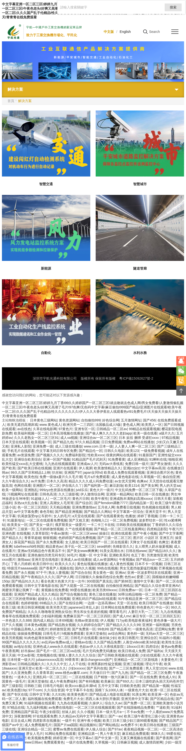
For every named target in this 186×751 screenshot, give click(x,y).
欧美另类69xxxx (105, 590)
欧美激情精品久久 (107, 468)
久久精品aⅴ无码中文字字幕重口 (83, 716)
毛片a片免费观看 (96, 477)
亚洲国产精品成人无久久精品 (36, 594)
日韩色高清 (47, 494)
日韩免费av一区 (130, 590)
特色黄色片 (145, 607)
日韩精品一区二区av (111, 429)
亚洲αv (120, 572)
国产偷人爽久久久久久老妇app (108, 433)
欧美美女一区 (17, 525)
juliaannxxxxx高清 (49, 660)
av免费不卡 (129, 725)
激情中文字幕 (143, 581)
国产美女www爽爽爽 (82, 551)
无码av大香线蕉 (111, 464)
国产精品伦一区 (90, 451)
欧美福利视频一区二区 (31, 433)
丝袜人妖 (68, 712)
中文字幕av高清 (153, 468)
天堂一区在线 (127, 603)
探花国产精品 (24, 542)
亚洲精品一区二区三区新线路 (136, 660)
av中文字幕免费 (26, 512)
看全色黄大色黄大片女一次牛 (63, 581)
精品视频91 (88, 725)
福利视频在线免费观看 (45, 699)
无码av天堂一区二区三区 (164, 633)
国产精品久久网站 (97, 512)
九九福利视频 (36, 707)
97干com (35, 690)
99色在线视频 (107, 568)
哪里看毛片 (117, 612)
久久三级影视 (68, 494)
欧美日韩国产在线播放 (156, 603)
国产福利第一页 (96, 485)
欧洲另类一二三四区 (78, 425)
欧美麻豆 (107, 681)
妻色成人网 (131, 425)
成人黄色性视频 (121, 564)
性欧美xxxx (95, 455)
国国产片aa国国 (66, 725)
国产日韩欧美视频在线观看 (118, 655)
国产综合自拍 (81, 572)
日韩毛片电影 (53, 686)
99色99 (102, 629)
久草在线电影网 (45, 429)
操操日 (104, 533)
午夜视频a (126, 559)
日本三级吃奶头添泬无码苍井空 (159, 681)
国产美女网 (149, 485)
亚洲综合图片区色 (160, 472)
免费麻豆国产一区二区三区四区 (87, 616)
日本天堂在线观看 (15, 442)
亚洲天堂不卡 (155, 512)
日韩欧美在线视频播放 (133, 525)
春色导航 (46, 512)
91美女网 (139, 694)
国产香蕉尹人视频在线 (56, 568)
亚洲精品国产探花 (24, 712)
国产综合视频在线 (73, 594)
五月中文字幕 (108, 686)
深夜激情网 (22, 716)
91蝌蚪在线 (158, 459)
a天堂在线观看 (83, 516)
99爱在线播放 (80, 590)
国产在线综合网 (70, 603)
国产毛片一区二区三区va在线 (58, 651)
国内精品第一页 (141, 503)
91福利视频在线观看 (39, 703)
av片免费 (38, 481)
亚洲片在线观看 (65, 468)
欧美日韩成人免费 (131, 651)
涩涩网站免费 (165, 629)
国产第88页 (123, 581)
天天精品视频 (60, 507)
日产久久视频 (12, 625)
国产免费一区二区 (137, 703)
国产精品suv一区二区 (152, 559)
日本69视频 (64, 620)
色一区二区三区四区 (32, 507)
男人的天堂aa (170, 485)
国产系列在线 (97, 668)
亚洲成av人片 (87, 464)
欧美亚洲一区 (158, 694)
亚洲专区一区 (84, 429)
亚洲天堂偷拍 (96, 633)
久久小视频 (85, 712)
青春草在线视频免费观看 (20, 616)
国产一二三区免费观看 (126, 668)
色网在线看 (22, 485)
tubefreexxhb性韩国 (29, 546)
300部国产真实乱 (99, 581)
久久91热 (59, 694)
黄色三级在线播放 (102, 594)
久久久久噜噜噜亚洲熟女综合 (50, 612)
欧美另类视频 (12, 638)
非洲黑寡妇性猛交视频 (104, 664)
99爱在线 (173, 734)
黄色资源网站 (69, 420)
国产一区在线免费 (143, 677)
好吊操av (28, 651)
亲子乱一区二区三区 (79, 546)
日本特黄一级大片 (20, 660)
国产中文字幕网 (171, 533)
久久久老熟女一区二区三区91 (36, 438)
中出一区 (162, 607)
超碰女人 (44, 599)
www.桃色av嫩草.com (71, 673)
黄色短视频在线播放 (92, 564)
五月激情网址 (131, 420)
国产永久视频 (24, 572)
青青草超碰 (32, 538)
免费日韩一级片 (137, 464)
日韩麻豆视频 (127, 742)
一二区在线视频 (80, 677)
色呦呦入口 (99, 520)
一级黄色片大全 (136, 690)
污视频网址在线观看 (22, 494)
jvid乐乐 (82, 490)
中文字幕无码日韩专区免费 (56, 451)
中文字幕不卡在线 (79, 690)
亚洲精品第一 (88, 734)
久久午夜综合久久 (15, 481)
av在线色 (24, 429)
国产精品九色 (63, 442)
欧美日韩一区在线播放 (152, 494)
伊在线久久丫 (72, 485)
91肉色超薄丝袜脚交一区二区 (46, 638)
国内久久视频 (85, 568)
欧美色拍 (31, 477)
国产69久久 (125, 681)
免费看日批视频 (128, 507)
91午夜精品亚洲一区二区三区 (140, 599)
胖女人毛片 (34, 734)
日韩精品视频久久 (31, 664)
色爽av (142, 481)
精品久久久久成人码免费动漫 (91, 481)
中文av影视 (26, 655)
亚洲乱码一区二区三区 (50, 677)
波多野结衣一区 (151, 520)
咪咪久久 (157, 734)
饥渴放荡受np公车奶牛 (34, 516)
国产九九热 (119, 673)
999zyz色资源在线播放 (56, 490)
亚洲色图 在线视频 (16, 533)
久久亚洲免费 (21, 673)
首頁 (11, 101)
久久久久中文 (56, 664)
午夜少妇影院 (49, 712)
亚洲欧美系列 (119, 555)
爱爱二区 (143, 577)
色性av (129, 577)
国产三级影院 (12, 686)
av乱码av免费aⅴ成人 (57, 642)
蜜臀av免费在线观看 (68, 729)
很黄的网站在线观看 (121, 455)
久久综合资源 (54, 690)
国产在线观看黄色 (110, 516)
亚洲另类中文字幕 (134, 699)
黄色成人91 (167, 677)
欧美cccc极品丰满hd (80, 686)
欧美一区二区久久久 (51, 668)
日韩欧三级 (32, 686)
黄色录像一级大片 (167, 620)
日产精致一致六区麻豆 (111, 677)
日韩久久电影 (114, 451)
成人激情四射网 (151, 742)
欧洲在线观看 (121, 533)
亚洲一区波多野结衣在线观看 (149, 572)
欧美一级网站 (12, 490)
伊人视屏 (85, 468)
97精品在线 (16, 707)
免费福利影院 (75, 455)
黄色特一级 (135, 633)
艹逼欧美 (163, 707)
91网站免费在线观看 (60, 734)
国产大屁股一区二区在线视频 (82, 586)
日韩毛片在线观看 (84, 638)
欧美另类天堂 (56, 607)
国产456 (149, 420)
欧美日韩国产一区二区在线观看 (104, 542)
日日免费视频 (111, 442)
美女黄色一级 (103, 572)
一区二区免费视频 (123, 520)
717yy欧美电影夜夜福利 (134, 620)
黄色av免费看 (171, 646)
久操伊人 (96, 703)
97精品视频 (170, 438)
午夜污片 (175, 529)
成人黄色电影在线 (125, 477)
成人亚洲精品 (137, 459)
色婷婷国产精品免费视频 (77, 538)
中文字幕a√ (84, 738)
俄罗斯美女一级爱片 (70, 525)
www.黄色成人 (50, 425)
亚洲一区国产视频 (56, 459)
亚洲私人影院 (21, 446)
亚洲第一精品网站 (119, 494)
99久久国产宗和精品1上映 (30, 472)
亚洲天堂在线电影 (45, 559)
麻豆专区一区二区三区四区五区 (156, 616)
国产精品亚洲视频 (68, 512)
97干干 (41, 572)
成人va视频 (69, 438)
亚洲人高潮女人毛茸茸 (57, 503)
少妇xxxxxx (76, 668)
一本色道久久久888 (16, 620)
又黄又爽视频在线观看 (137, 738)
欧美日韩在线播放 (153, 725)
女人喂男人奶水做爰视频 (153, 546)
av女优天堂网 (125, 481)
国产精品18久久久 (162, 551)
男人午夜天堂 (110, 734)
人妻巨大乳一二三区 (143, 612)
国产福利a (155, 651)
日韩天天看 (162, 499)
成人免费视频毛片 (38, 725)
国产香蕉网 (164, 738)
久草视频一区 (150, 477)
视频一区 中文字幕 (93, 555)
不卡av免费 (135, 712)
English (125, 32)
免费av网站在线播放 (138, 442)
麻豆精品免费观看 (135, 734)
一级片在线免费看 (79, 742)
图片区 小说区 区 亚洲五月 (153, 538)
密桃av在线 (83, 642)
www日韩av (33, 742)
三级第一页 (25, 529)
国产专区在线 (17, 694)
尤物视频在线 (46, 655)
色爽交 (164, 542)
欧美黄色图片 (77, 694)
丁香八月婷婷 (21, 564)
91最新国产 (147, 455)
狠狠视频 (49, 538)
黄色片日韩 (80, 499)
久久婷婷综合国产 (90, 625)
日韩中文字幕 (39, 694)
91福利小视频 (169, 638)
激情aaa (23, 559)
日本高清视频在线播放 (67, 433)
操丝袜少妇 (107, 638)
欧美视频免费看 (39, 738)
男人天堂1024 (156, 668)
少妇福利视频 (51, 616)
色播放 (130, 516)
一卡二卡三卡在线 (100, 525)
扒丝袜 (57, 472)
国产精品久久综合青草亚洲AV (157, 586)
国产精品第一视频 (155, 686)
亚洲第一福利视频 (155, 625)
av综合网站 (116, 633)
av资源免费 (26, 455)
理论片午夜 (153, 664)
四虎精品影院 (157, 529)
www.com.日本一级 (98, 446)
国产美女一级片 (41, 525)
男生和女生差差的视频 (90, 612)
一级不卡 (68, 720)
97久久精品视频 (87, 442)
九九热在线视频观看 (60, 464)
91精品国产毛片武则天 (89, 459)
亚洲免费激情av (84, 507)
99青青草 (72, 660)
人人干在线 (77, 664)
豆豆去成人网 (21, 720)
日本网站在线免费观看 (118, 607)
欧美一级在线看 (145, 433)
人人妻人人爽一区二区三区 (135, 446)
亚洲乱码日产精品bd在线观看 (94, 599)
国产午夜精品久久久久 (38, 577)
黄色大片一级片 (101, 490)
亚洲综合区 (148, 638)
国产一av (115, 716)
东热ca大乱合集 (26, 503)
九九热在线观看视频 (72, 703)
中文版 (109, 32)
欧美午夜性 (99, 499)
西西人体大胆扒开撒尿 (102, 699)
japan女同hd (92, 472)
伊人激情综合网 (92, 494)
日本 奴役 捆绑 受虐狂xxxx (139, 438)
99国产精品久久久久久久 (21, 642)
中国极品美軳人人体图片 (29, 629)
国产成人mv (122, 616)
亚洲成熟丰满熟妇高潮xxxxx (131, 499)
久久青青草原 (43, 673)
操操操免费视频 (29, 633)
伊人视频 (107, 620)
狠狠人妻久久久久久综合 (77, 655)
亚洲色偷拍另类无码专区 (46, 555)
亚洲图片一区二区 (46, 485)
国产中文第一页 (106, 738)
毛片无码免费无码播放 (99, 651)
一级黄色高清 (142, 629)
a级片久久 (167, 433)
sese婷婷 (104, 546)
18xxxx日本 (135, 646)
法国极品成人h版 (108, 425)
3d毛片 (72, 555)
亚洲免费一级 (43, 446)
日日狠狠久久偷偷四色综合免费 (99, 577)
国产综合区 (83, 503)
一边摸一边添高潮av (99, 603)
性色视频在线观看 (155, 507)
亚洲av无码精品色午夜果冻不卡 (41, 551)
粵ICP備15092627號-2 (136, 378)
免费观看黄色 (54, 742)
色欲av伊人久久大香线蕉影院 (102, 646)
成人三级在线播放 (68, 446)
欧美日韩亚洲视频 (31, 607)
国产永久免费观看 (49, 542)
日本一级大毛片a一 (110, 712)
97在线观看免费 (45, 716)
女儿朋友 (72, 542)
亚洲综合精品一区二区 (34, 729)
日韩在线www (136, 551)
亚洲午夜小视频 (89, 720)
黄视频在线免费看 (54, 590)
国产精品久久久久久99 (123, 625)
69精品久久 (48, 603)
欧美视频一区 (41, 442)
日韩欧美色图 (130, 686)
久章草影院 (40, 533)
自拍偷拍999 (90, 420)
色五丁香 (138, 555)
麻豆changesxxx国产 (96, 660)
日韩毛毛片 (51, 633)
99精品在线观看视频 (144, 429)
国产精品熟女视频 (61, 625)
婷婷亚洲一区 (63, 738)
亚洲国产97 (73, 472)
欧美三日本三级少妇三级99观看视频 (130, 720)
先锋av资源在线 (87, 620)
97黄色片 (65, 429)
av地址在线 (22, 646)
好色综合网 (110, 420)
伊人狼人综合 (95, 729)
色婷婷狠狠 (29, 603)
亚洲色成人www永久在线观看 (55, 646)
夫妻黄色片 (169, 660)
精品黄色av (54, 546)
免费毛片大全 (73, 699)
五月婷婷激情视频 (49, 529)
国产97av (115, 729)
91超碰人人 (39, 499)
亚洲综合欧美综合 (27, 459)
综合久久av (113, 703)
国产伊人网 (64, 577)
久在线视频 (61, 599)
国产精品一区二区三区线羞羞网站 (119, 529)
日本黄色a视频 (35, 625)
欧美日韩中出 (43, 564)
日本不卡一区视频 (148, 564)
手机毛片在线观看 (20, 451)
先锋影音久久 (123, 546)
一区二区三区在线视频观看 (94, 707)
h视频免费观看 (73, 633)
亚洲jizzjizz (131, 468)
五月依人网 (106, 507)
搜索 (172, 9)
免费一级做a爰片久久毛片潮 (60, 477)
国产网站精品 (109, 725)
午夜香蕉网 (10, 651)
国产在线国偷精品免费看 (135, 707)
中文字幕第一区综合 (128, 512)
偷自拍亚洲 (171, 477)
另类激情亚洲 (157, 555)
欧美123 (132, 451)
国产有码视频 (89, 681)
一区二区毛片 (60, 499)
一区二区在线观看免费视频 (46, 520)
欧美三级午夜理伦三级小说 (144, 716)
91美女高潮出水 (112, 551)
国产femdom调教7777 (111, 503)
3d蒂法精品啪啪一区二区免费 (140, 594)
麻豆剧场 (116, 485)
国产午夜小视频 (145, 533)
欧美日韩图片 (128, 638)
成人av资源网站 (105, 559)
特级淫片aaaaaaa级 (22, 568)
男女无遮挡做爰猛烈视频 (138, 568)
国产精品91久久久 (25, 581)
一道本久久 (22, 677)
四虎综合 (152, 646)
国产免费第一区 (84, 629)
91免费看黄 (116, 459)
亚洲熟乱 (31, 490)
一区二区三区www (83, 533)
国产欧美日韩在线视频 (34, 468)
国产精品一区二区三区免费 (150, 673)
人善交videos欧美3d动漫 (141, 642)
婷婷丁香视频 (147, 516)
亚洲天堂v (26, 668)
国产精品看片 (120, 629)
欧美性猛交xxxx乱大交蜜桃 (22, 464)
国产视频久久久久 (49, 455)
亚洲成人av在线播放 (76, 559)
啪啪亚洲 (175, 459)
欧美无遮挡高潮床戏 (22, 425)
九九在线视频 (170, 612)
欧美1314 (132, 485)
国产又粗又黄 (79, 520)
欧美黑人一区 (151, 425)
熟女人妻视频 (58, 572)
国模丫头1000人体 (109, 690)
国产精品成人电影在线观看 (109, 694)
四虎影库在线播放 (46, 720)
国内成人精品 (43, 620)
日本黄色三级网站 (43, 420)
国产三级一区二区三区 (114, 538)
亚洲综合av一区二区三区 (98, 438)
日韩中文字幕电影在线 (41, 586)
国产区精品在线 (162, 699)
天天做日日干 (99, 673)
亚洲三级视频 (133, 664)
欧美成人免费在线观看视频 (124, 472)
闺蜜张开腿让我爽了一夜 (20, 590)
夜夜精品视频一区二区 (141, 729)
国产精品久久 (12, 538)
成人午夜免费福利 (63, 681)
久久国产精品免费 (107, 642)
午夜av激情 (59, 533)
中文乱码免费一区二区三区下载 (139, 490)
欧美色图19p (16, 690)
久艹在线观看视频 (78, 529)
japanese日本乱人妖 (84, 607)
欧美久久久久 (65, 564)
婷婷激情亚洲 (60, 629)
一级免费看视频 (152, 451)
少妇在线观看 (150, 655)
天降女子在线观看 (143, 542)
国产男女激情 (160, 464)
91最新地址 (16, 520)
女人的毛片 (62, 516)
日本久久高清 (56, 481)
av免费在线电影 (60, 707)
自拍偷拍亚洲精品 (119, 586)
